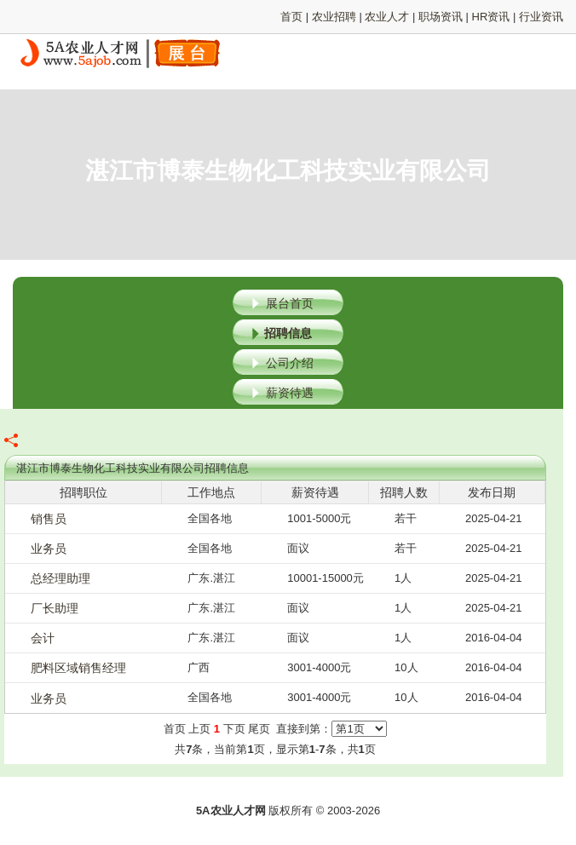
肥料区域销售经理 (78, 668)
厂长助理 (54, 608)
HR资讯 (491, 16)
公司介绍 (290, 363)
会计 (43, 638)
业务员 (48, 548)
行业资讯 (541, 16)
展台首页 (290, 303)
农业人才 (387, 16)
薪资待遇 (290, 393)
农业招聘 (334, 16)
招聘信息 (288, 333)
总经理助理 (60, 578)
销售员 (48, 519)
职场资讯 (440, 16)
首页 (291, 16)
